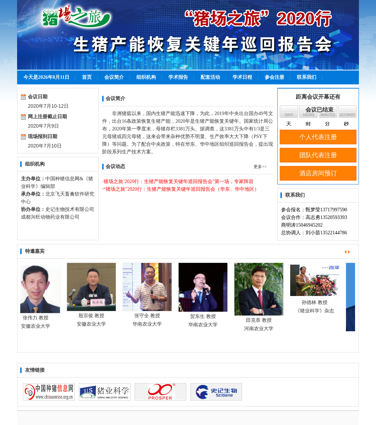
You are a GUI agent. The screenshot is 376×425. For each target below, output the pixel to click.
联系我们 (306, 77)
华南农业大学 (148, 324)
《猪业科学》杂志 (316, 310)
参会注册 (274, 77)
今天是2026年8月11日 (46, 77)
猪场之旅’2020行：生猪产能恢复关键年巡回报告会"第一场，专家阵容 (179, 181)
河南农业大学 (260, 328)
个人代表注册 (318, 137)
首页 (87, 77)
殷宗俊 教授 (93, 315)
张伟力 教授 (37, 317)
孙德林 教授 (316, 302)
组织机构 (146, 77)
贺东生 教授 (204, 316)
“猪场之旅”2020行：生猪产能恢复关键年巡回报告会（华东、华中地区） (181, 189)
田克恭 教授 (260, 320)
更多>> (260, 166)
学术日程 (242, 77)
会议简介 (114, 77)
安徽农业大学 (37, 326)
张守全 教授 (148, 315)
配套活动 (210, 77)
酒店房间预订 (318, 173)
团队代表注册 (318, 155)
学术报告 (178, 77)
